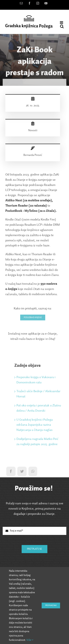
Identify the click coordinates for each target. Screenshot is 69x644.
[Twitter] (22, 472)
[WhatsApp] (32, 472)
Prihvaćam (50, 605)
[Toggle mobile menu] (62, 22)
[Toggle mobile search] (62, 26)
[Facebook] (11, 472)
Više (29, 640)
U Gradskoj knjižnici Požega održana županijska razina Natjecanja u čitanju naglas (34, 425)
